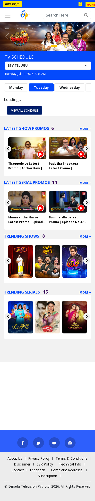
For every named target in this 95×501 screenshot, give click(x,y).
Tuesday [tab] (41, 87)
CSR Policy (44, 464)
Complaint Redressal (67, 470)
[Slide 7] (77, 46)
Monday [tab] (16, 87)
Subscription (47, 476)
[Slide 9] (83, 46)
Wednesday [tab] (70, 87)
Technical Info (70, 464)
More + (85, 129)
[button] (7, 36)
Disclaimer (22, 464)
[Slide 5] (70, 46)
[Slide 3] (63, 46)
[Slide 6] (73, 46)
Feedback (37, 470)
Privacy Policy (39, 458)
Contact (17, 470)
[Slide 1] (54, 46)
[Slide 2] (59, 46)
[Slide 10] (87, 46)
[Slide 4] (66, 46)
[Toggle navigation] (7, 15)
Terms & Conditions (71, 458)
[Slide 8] (80, 46)
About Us (15, 458)
